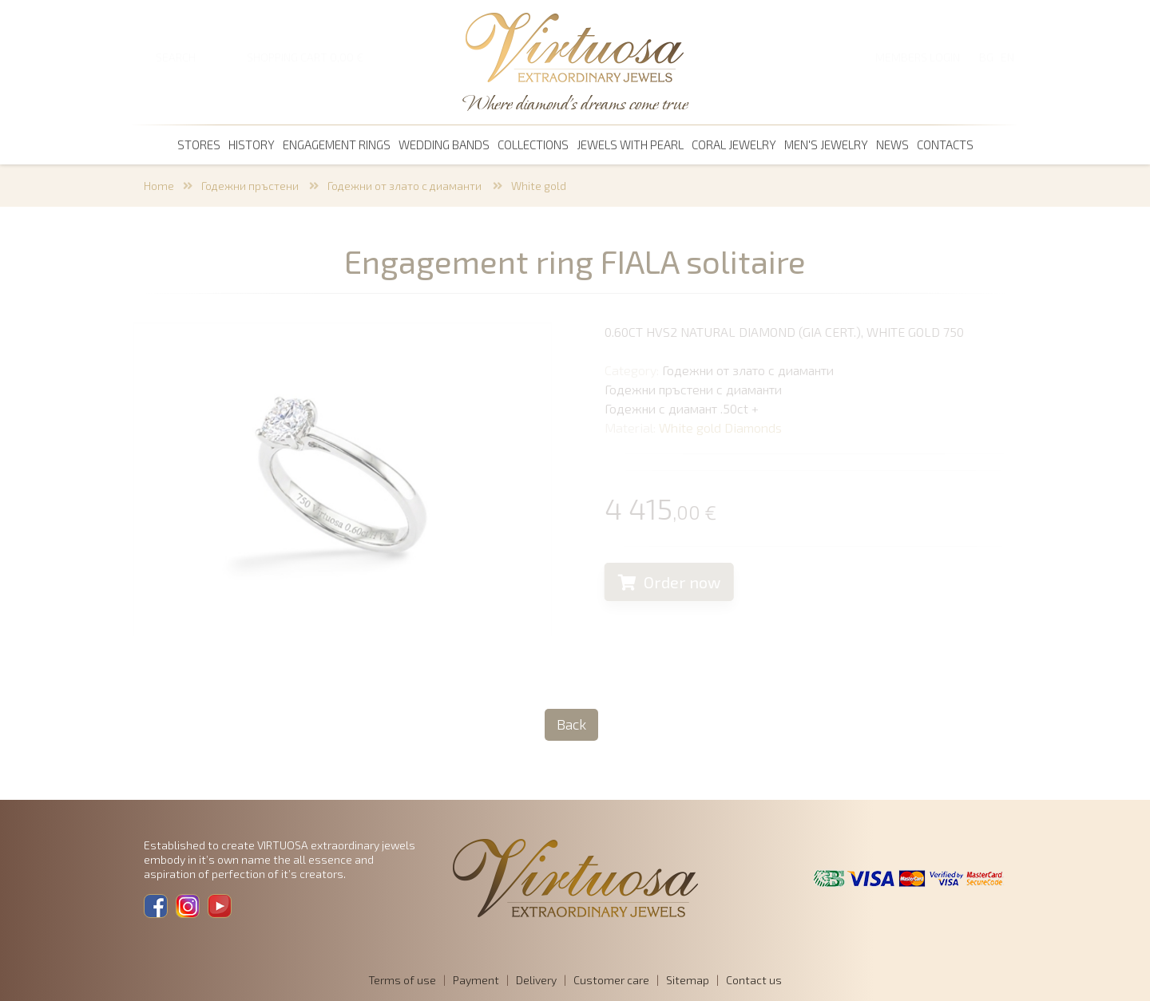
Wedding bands (444, 144)
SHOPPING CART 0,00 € (305, 57)
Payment (476, 980)
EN (1007, 57)
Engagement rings (337, 144)
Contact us (754, 980)
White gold (538, 185)
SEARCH (176, 57)
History (251, 144)
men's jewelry (826, 144)
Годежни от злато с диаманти (405, 185)
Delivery (536, 980)
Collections (533, 144)
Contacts (945, 144)
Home (159, 185)
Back (571, 724)
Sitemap (687, 980)
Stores (198, 144)
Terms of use (402, 980)
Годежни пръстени (251, 185)
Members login (917, 57)
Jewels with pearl (630, 144)
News (892, 144)
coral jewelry (734, 144)
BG (986, 57)
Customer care (611, 980)
